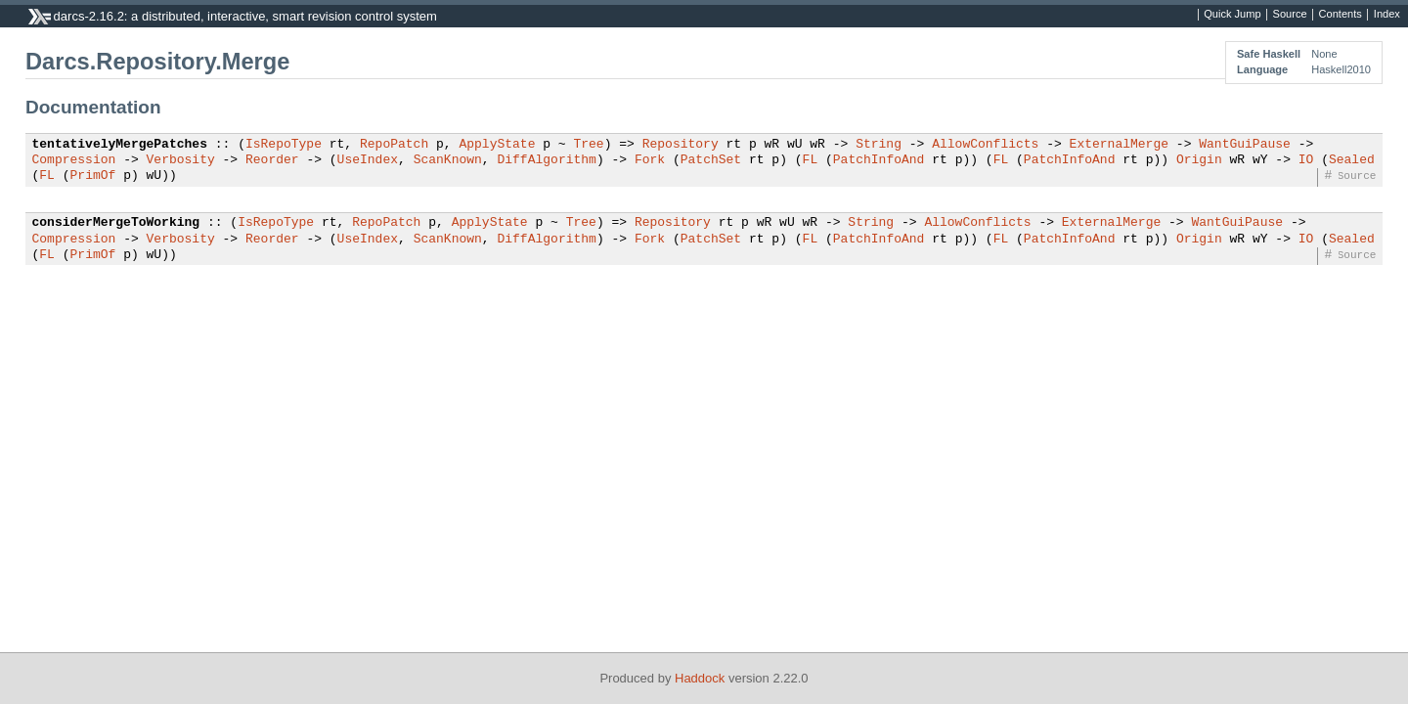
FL (809, 160)
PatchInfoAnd (879, 160)
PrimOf (93, 176)
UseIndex (367, 160)
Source (1290, 15)
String (879, 145)
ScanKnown (448, 160)
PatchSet (711, 160)
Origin (1199, 160)
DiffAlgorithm (546, 160)
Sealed (1352, 160)
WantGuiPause (1245, 145)
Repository (680, 145)
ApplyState (497, 145)
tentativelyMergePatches (119, 145)
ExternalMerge (1118, 145)
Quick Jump (1232, 15)
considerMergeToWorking (116, 223)
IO (1306, 160)
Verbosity (181, 160)
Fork (650, 160)
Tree (588, 145)
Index (1387, 15)
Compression (74, 160)
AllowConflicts (985, 145)
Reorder (272, 160)
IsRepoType (283, 145)
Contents (1340, 15)
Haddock (700, 678)
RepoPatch (394, 145)
